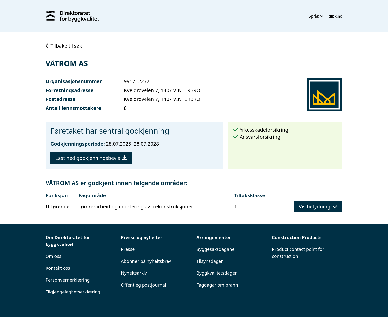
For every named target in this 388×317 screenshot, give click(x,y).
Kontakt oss (58, 268)
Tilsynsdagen (210, 261)
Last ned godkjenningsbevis (91, 158)
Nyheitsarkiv (134, 273)
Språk (316, 16)
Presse (128, 249)
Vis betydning (318, 206)
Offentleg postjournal (143, 285)
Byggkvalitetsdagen (217, 273)
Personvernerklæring (68, 280)
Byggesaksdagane (215, 249)
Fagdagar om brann (217, 285)
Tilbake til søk (64, 45)
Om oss (53, 256)
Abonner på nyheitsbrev (146, 261)
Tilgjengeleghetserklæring (73, 292)
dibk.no (335, 16)
